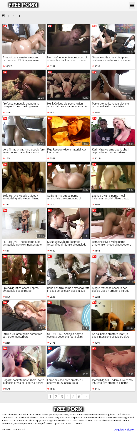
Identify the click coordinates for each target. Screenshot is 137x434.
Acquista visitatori (124, 429)
